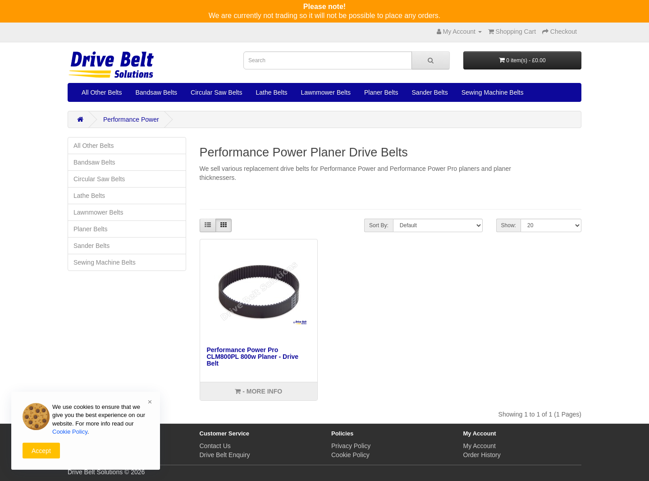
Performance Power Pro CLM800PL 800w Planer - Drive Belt (253, 356)
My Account (479, 445)
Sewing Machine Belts (493, 92)
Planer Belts (381, 92)
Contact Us (215, 445)
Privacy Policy (350, 445)
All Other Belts (102, 92)
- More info (258, 391)
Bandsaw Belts (156, 92)
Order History (482, 454)
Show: (508, 225)
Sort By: (378, 225)
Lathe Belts (271, 92)
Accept (41, 450)
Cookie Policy (350, 454)
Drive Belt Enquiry (225, 454)
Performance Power (131, 119)
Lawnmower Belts (326, 92)
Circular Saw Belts (216, 92)
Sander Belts (430, 92)
